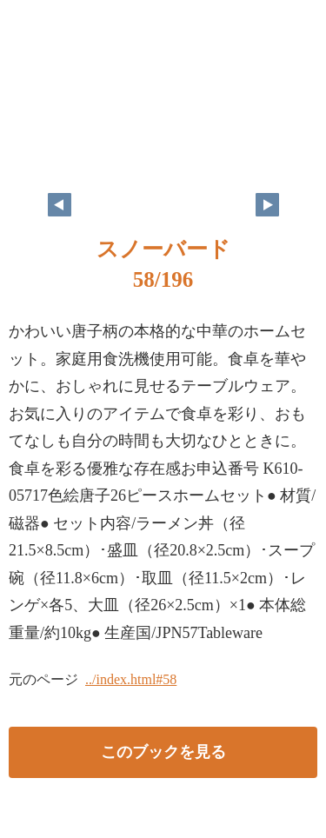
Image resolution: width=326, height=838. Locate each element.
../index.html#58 (130, 679)
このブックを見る (163, 752)
